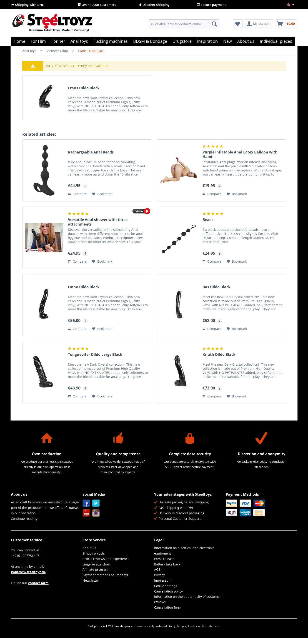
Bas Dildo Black (216, 287)
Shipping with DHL (27, 5)
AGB (157, 569)
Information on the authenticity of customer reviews (187, 599)
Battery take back (167, 564)
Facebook (86, 503)
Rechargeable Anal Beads (91, 152)
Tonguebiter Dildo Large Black (95, 354)
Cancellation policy (168, 591)
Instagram (96, 513)
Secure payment (211, 5)
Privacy (159, 575)
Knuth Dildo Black (219, 354)
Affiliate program (95, 569)
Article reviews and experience (106, 559)
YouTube (86, 513)
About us (89, 548)
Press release (164, 559)
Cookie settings (165, 586)
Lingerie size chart (96, 564)
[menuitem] (184, 26)
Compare (77, 194)
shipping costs (129, 626)
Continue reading (24, 518)
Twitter (96, 503)
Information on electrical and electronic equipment (184, 550)
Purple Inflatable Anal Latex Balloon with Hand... (240, 154)
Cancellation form (167, 607)
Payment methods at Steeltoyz (105, 575)
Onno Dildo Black (84, 287)
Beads (208, 219)
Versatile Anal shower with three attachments (98, 221)
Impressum (162, 580)
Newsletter (91, 580)
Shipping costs (94, 553)
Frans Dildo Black (84, 88)
